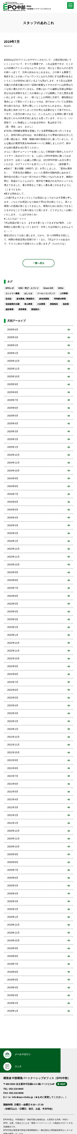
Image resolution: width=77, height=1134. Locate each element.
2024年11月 (13, 462)
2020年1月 (12, 917)
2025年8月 (12, 392)
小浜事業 (41, 304)
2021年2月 (12, 815)
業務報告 (54, 304)
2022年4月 (12, 705)
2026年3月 (12, 337)
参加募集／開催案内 (25, 299)
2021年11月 (13, 744)
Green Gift (48, 288)
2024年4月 (12, 517)
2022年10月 (13, 658)
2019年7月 (12, 964)
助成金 (9, 299)
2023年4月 (12, 611)
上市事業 (64, 293)
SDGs (61, 288)
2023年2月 (12, 627)
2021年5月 (12, 791)
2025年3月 (12, 431)
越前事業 (9, 309)
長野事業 (22, 309)
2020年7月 (12, 870)
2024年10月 (13, 470)
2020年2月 (12, 909)
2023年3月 (12, 619)
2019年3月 (12, 995)
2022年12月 (13, 643)
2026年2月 (12, 345)
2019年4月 (12, 987)
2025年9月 (12, 384)
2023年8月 (12, 580)
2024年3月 (12, 525)
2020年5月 (12, 885)
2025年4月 (12, 423)
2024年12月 (13, 454)
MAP (64, 1071)
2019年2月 (12, 1003)
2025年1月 (12, 447)
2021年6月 (12, 783)
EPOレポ (10, 288)
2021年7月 (12, 776)
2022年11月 (13, 650)
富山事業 (28, 304)
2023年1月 (12, 635)
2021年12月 (13, 736)
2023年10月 (13, 564)
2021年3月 (12, 807)
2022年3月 (12, 713)
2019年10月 (13, 940)
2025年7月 (12, 400)
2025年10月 (13, 376)
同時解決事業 (60, 299)
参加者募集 (44, 299)
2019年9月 (12, 948)
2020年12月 (13, 830)
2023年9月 (12, 572)
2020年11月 (13, 838)
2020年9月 (12, 854)
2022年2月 (12, 721)
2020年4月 (12, 893)
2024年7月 (12, 494)
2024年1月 (12, 541)
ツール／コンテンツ (46, 293)
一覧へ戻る (38, 263)
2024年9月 (12, 478)
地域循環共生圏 (12, 304)
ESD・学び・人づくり (28, 288)
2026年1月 (12, 353)
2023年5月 (12, 603)
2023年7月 (12, 588)
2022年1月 (12, 729)
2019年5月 (12, 979)
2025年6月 (12, 407)
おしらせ (28, 293)
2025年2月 (12, 439)
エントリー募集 (12, 293)
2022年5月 (12, 697)
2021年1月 (12, 823)
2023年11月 (13, 556)
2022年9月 (12, 666)
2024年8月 (12, 486)
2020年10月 (13, 846)
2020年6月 (12, 877)
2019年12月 (13, 924)
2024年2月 (12, 533)
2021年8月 (12, 768)
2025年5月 (12, 415)
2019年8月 (12, 956)
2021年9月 (12, 760)
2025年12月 (13, 361)
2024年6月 (12, 501)
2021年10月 (13, 752)
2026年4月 (12, 329)
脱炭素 (66, 304)
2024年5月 (12, 509)
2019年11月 (13, 932)
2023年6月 (12, 596)
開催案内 (35, 309)
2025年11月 (13, 368)
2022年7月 (12, 682)
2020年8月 (12, 862)
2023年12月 (13, 548)
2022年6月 (12, 689)
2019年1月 (12, 1011)
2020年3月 (12, 901)
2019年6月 (12, 972)
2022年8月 (12, 674)
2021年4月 (12, 799)
